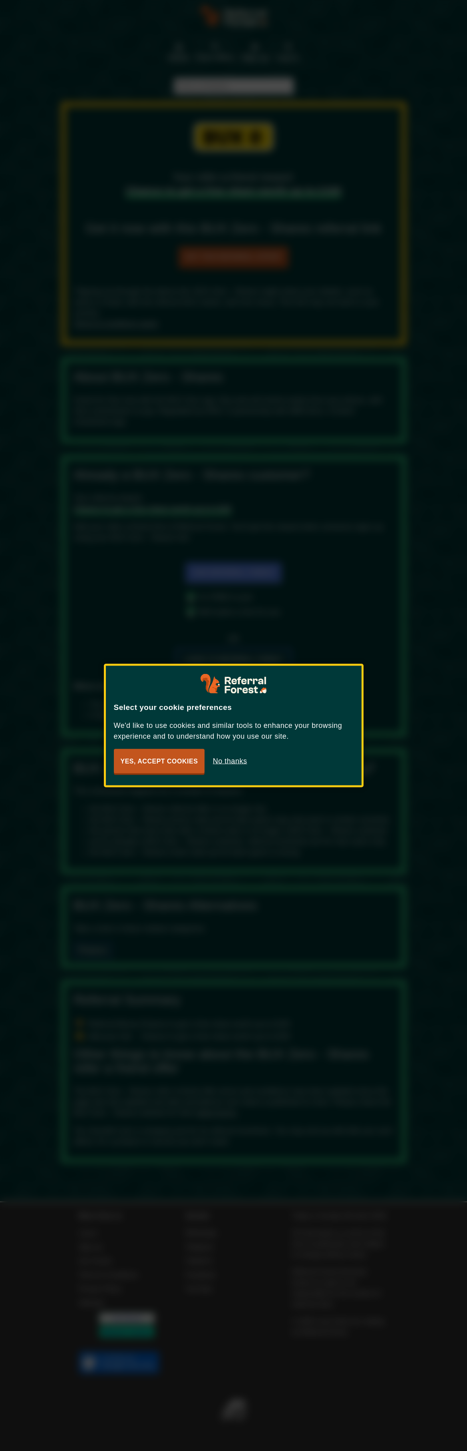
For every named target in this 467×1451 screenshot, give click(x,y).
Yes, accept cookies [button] (159, 761)
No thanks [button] (230, 761)
